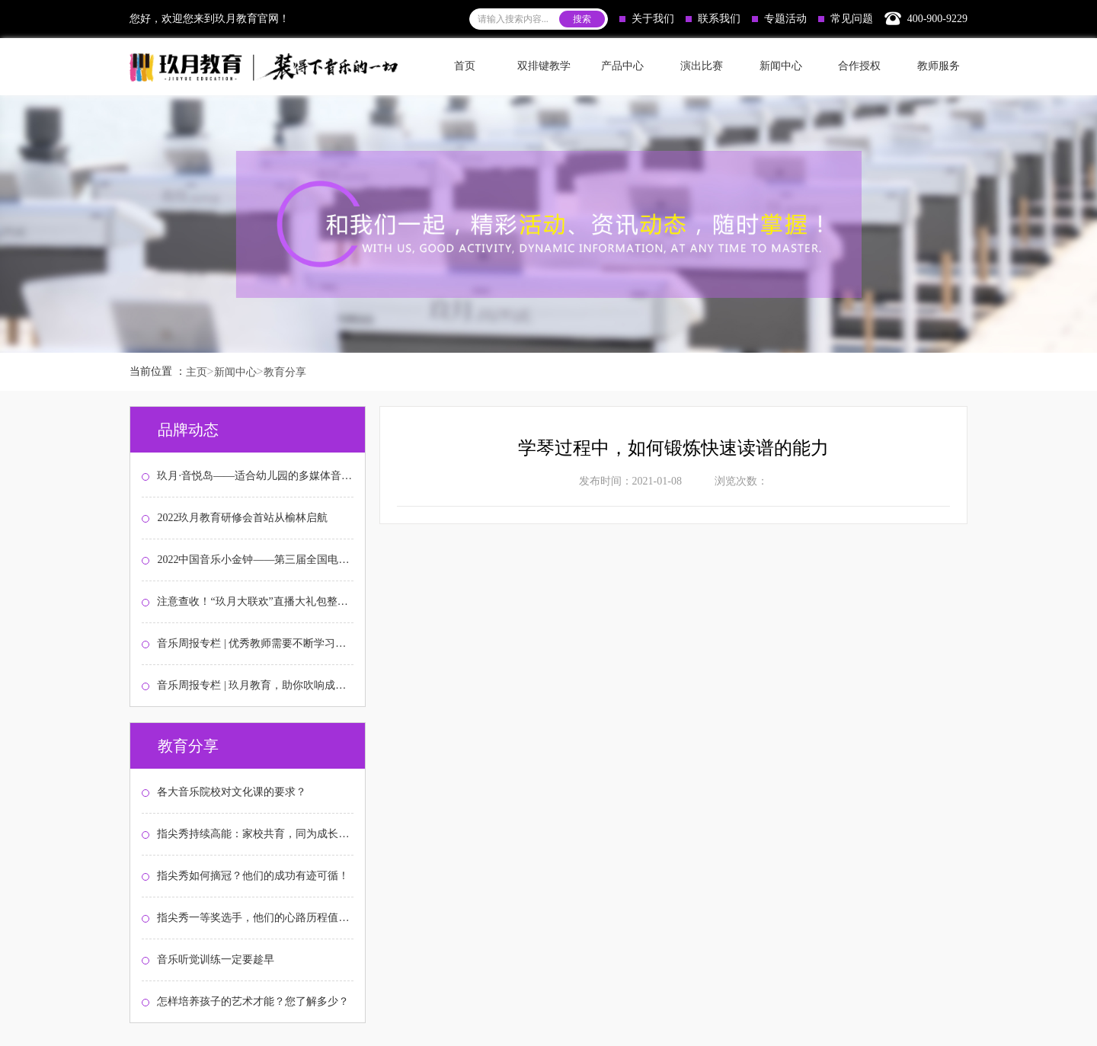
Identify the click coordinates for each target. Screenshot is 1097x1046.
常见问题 (845, 18)
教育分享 (285, 372)
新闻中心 (235, 372)
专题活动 (779, 18)
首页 (464, 66)
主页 (196, 372)
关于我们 (646, 18)
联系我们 (713, 18)
